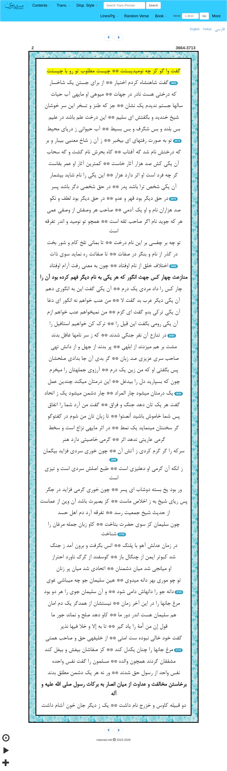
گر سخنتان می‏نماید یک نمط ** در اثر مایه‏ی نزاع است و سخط (113, 428)
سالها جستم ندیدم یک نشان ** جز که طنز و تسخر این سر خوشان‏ (113, 106)
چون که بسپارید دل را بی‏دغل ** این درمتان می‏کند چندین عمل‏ (114, 382)
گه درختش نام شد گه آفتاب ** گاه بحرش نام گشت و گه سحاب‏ (113, 152)
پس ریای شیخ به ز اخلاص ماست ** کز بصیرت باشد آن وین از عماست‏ (113, 501)
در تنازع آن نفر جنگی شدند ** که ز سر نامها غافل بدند (108, 335)
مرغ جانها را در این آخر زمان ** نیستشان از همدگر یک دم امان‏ (114, 603)
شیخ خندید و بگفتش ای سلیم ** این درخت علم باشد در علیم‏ (113, 117)
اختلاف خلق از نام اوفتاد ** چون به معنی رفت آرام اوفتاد (108, 266)
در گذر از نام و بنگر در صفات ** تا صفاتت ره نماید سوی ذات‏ (113, 254)
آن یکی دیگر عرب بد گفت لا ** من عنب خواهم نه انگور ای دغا (113, 300)
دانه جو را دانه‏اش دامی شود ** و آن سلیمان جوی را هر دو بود (109, 592)
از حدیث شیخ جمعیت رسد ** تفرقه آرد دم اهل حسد (113, 513)
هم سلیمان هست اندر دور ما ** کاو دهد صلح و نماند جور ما (113, 615)
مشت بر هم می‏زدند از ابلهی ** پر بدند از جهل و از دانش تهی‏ (114, 347)
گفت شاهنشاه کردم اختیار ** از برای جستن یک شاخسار (108, 83)
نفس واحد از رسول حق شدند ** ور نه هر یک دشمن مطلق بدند (113, 673)
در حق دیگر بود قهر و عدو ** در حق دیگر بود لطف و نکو (108, 198)
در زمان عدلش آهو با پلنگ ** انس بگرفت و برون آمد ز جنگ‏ (113, 546)
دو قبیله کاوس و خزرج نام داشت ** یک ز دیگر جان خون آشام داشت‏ (113, 705)
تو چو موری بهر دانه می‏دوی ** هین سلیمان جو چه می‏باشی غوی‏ (113, 580)
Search (153, 5)
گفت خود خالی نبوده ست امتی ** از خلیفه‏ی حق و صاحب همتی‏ (113, 638)
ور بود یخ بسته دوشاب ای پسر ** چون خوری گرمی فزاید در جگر (113, 490)
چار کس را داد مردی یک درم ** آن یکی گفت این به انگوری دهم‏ (113, 289)
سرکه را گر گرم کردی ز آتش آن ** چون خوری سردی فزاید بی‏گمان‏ (113, 451)
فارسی (220, 29)
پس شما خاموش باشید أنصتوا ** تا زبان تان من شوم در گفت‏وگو (113, 416)
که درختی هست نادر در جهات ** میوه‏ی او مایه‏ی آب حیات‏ (113, 94)
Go (204, 16)
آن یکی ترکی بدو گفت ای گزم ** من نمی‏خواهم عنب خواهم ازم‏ (113, 312)
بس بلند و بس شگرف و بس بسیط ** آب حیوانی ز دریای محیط (113, 129)
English (195, 29)
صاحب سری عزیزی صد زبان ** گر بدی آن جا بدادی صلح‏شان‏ (113, 358)
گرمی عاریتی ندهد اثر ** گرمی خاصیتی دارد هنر (113, 440)
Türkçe (207, 29)
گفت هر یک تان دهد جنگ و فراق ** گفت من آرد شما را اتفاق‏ (114, 405)
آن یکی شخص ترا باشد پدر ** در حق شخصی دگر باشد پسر (113, 187)
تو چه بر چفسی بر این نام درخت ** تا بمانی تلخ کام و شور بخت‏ (114, 243)
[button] (41, 5)
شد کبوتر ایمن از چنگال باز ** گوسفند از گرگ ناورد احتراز (113, 557)
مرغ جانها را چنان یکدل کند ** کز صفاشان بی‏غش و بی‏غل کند (108, 650)
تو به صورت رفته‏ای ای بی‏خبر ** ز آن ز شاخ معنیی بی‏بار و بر (108, 140)
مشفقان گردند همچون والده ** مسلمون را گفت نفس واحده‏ (113, 661)
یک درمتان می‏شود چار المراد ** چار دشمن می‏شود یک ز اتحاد (108, 393)
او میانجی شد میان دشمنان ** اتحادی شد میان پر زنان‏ (113, 569)
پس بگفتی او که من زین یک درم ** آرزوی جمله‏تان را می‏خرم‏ (113, 370)
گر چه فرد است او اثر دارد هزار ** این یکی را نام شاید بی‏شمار (114, 175)
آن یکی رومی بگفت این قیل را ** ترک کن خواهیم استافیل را (113, 324)
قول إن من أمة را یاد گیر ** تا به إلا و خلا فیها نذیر (113, 626)
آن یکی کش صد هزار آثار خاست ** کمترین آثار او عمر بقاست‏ (113, 164)
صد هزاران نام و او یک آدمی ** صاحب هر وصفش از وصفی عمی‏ (114, 210)
